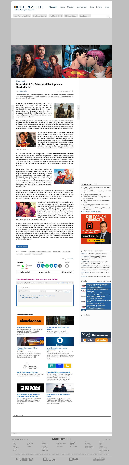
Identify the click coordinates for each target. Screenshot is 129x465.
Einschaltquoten (55, 454)
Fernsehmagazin (29, 454)
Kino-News (87, 443)
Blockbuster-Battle (89, 447)
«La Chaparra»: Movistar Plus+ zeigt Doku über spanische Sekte (96, 197)
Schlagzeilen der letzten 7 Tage (92, 212)
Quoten (70, 6)
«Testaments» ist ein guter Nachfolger (95, 276)
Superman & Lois (37, 254)
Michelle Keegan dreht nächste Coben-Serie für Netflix (96, 201)
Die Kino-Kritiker (88, 445)
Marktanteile (59, 445)
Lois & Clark (56, 251)
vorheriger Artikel (23, 272)
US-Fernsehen (45, 450)
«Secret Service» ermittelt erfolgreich (95, 270)
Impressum (101, 451)
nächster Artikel (67, 272)
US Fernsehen (43, 454)
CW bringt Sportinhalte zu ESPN (92, 195)
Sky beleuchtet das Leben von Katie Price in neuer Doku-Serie (95, 205)
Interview (29, 446)
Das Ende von (85, 16)
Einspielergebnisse (89, 446)
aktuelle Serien (81, 454)
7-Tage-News (16, 447)
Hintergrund (30, 443)
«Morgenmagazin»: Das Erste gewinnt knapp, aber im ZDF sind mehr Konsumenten (93, 257)
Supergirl (27, 254)
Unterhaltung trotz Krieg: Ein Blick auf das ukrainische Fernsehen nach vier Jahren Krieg (96, 266)
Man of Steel (66, 251)
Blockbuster (67, 454)
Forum (99, 6)
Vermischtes (44, 445)
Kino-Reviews (73, 446)
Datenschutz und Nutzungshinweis (103, 448)
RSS (14, 443)
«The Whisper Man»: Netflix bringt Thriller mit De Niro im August (97, 208)
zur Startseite (44, 272)
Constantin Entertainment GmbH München (95, 285)
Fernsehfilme (74, 454)
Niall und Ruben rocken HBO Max (94, 254)
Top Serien (106, 454)
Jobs (100, 445)
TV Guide (62, 454)
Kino (91, 6)
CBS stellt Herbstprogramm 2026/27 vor (95, 273)
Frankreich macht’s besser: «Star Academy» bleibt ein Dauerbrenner (94, 262)
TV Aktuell (22, 454)
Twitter (14, 450)
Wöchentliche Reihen (61, 443)
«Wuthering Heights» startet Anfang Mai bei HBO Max (97, 191)
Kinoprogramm (88, 454)
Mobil (14, 446)
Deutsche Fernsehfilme (98, 454)
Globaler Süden (71, 16)
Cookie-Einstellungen (104, 450)
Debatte (72, 443)
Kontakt (101, 446)
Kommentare (22, 247)
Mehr (107, 6)
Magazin (53, 6)
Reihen (28, 445)
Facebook (15, 449)
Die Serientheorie (40, 16)
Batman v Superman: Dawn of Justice (40, 251)
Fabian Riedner (23, 91)
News (62, 6)
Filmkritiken (37, 454)
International (45, 447)
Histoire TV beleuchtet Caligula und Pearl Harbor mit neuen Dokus (97, 188)
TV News (49, 454)
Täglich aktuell (59, 446)
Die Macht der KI (55, 16)
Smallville (19, 254)
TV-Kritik (72, 445)
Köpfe (43, 449)
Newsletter (15, 445)
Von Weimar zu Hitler (22, 16)
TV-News (44, 443)
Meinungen (81, 6)
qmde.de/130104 (69, 259)
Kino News (17, 454)
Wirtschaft (44, 446)
